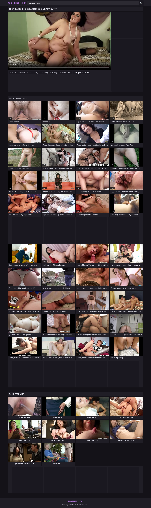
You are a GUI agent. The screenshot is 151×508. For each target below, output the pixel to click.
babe (87, 72)
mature (13, 72)
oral (69, 72)
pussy (35, 72)
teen (29, 72)
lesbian (63, 72)
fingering (44, 72)
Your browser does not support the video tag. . (59, 41)
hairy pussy (78, 72)
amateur (21, 72)
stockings (54, 72)
